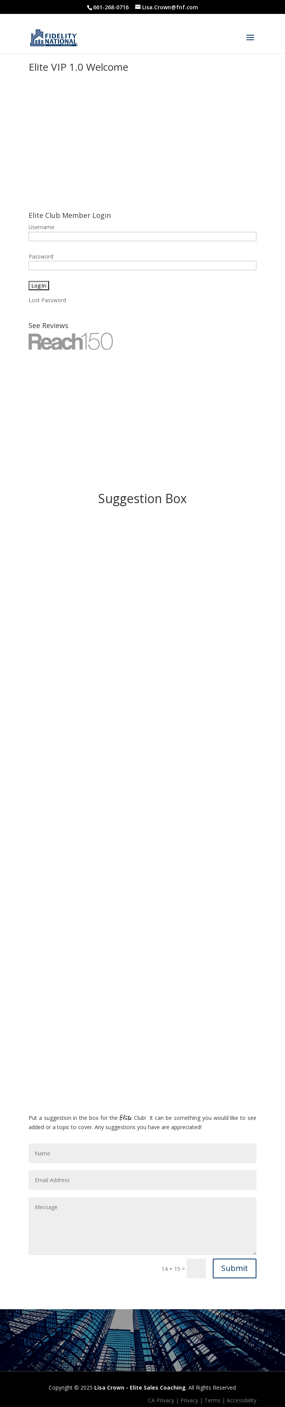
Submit (234, 1268)
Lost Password (47, 300)
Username (41, 227)
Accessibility (241, 1400)
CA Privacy (161, 1400)
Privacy (189, 1400)
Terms (212, 1400)
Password (41, 256)
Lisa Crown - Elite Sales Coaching (140, 1387)
